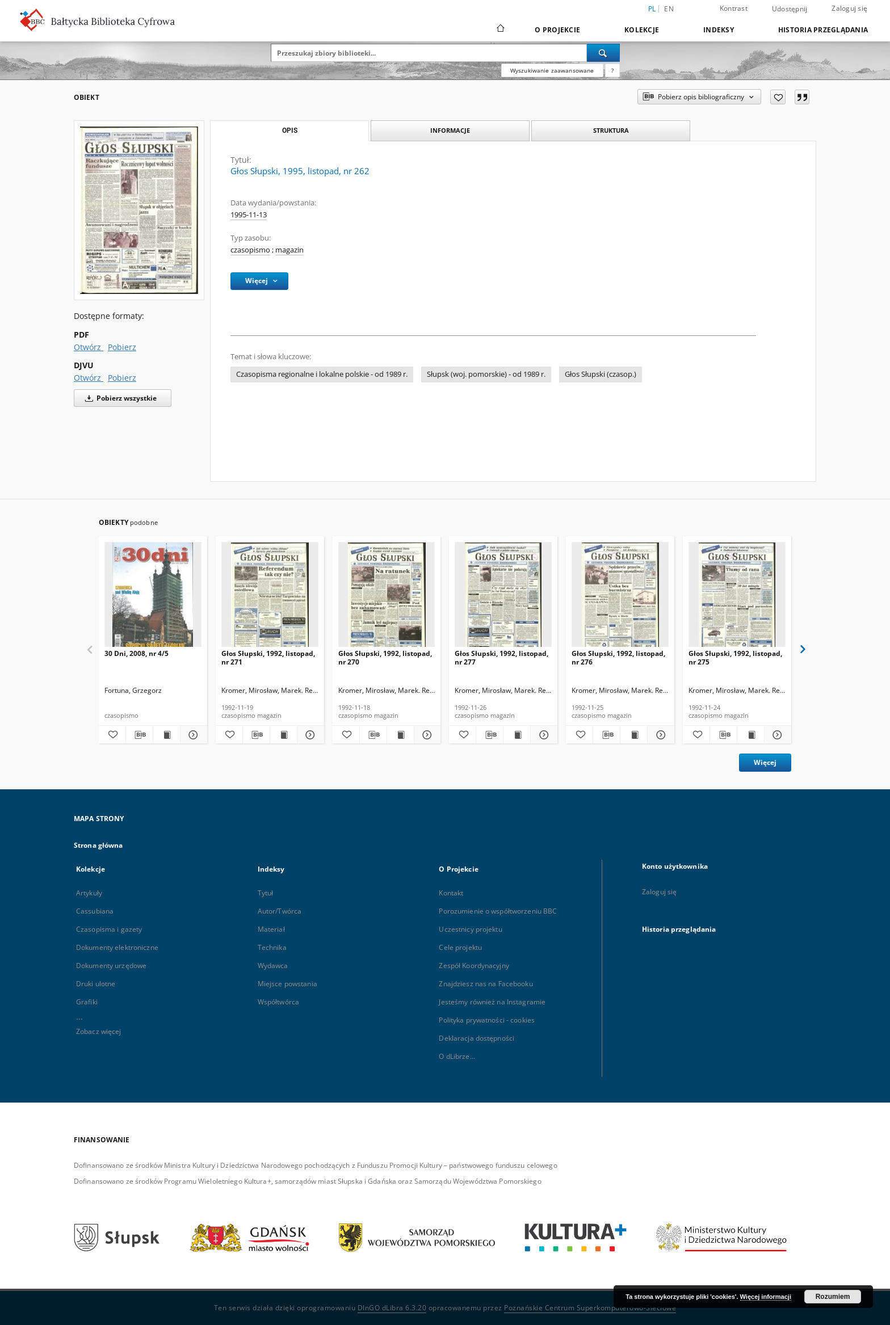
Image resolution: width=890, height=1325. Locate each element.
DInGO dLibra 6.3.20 (392, 1308)
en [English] (669, 8)
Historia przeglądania (823, 30)
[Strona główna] (500, 29)
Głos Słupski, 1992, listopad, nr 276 (618, 657)
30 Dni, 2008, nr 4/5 (136, 653)
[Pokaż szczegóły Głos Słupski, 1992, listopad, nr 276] (659, 734)
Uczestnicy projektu (470, 929)
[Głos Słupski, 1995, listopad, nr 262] (139, 210)
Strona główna (98, 845)
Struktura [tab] (611, 130)
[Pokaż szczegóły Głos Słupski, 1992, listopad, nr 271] (309, 734)
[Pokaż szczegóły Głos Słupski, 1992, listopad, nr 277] (542, 734)
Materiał (271, 929)
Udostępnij (790, 9)
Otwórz (88, 347)
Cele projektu (460, 947)
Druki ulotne (95, 984)
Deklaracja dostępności (476, 1038)
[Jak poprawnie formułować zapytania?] (612, 70)
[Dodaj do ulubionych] (778, 97)
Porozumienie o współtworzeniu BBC (498, 911)
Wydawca (273, 965)
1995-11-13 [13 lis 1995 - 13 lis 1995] (248, 215)
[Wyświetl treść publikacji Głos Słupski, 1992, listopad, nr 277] (516, 734)
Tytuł (266, 893)
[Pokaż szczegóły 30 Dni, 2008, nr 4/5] (192, 734)
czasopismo (250, 250)
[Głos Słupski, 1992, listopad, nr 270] (387, 597)
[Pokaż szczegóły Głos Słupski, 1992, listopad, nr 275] (776, 734)
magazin (289, 250)
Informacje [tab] (450, 130)
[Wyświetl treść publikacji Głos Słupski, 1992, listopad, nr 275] (750, 734)
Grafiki (87, 1002)
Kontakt (451, 893)
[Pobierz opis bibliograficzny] (139, 734)
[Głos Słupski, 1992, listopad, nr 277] (503, 597)
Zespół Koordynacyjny (474, 965)
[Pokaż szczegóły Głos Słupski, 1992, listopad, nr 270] (426, 734)
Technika (272, 947)
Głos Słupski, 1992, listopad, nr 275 (735, 657)
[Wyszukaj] (603, 53)
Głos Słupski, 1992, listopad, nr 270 (385, 657)
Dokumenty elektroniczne (117, 947)
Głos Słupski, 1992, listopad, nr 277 (501, 657)
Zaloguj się (849, 8)
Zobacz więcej (98, 1031)
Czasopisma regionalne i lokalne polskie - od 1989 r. (322, 374)
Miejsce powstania (287, 984)
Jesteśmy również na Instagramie (492, 1002)
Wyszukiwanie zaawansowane (552, 70)
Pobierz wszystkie (119, 398)
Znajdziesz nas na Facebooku (485, 984)
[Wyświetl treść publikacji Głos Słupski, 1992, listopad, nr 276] (633, 734)
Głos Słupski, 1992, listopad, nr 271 (268, 657)
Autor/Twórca (279, 911)
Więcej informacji (765, 1296)
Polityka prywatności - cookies (487, 1020)
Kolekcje (641, 30)
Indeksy (718, 30)
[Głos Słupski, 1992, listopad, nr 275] (737, 597)
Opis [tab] (289, 130)
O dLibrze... (457, 1056)
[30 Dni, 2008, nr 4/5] (153, 597)
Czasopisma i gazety (109, 929)
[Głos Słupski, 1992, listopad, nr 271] (270, 597)
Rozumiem (833, 1297)
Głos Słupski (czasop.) (600, 374)
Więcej (765, 762)
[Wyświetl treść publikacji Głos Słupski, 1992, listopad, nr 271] (283, 734)
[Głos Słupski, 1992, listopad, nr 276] (620, 597)
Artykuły (89, 893)
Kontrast (734, 8)
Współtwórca (278, 1002)
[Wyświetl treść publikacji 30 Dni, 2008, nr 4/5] (166, 734)
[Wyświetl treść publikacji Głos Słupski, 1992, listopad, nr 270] (400, 734)
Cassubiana (95, 911)
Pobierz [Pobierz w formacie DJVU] (122, 377)
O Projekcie (557, 30)
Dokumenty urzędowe (111, 965)
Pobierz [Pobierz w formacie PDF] (122, 347)
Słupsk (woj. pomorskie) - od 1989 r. (486, 374)
